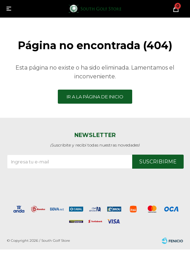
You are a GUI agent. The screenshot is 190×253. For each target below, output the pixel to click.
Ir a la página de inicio (95, 96)
